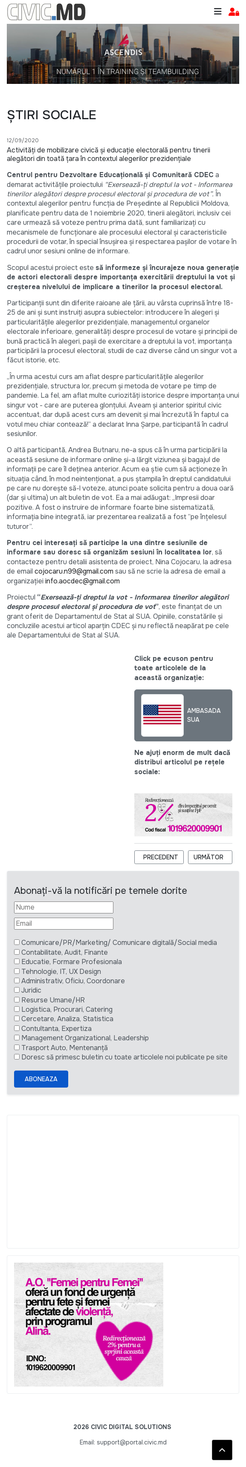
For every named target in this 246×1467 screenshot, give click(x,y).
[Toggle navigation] (218, 12)
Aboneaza (41, 1079)
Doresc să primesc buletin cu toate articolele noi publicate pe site (124, 1057)
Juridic (31, 990)
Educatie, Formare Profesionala (71, 961)
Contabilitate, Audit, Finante (64, 952)
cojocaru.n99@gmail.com (74, 571)
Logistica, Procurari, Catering (67, 1009)
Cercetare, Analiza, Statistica (67, 1018)
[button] (234, 12)
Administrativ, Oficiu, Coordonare (73, 980)
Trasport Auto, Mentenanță (64, 1047)
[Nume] (63, 907)
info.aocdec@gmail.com (82, 581)
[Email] (63, 924)
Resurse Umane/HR (53, 1000)
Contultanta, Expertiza (56, 1028)
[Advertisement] (123, 1181)
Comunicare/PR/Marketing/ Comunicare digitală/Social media (119, 942)
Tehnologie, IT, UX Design (61, 971)
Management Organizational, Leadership (85, 1038)
